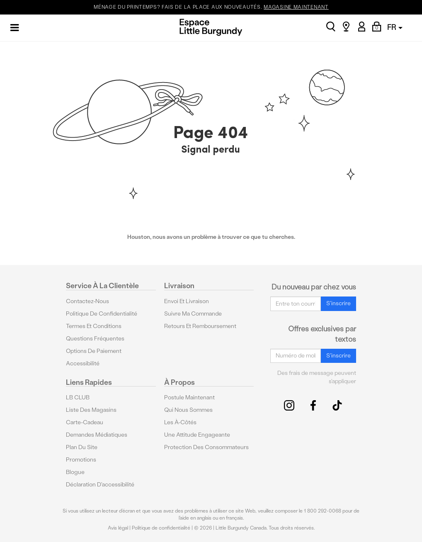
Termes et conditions (93, 326)
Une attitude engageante (197, 434)
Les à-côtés (180, 422)
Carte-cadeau (84, 422)
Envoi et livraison (186, 301)
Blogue (75, 472)
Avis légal (118, 528)
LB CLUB (78, 397)
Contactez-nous (87, 301)
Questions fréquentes (95, 338)
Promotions (81, 459)
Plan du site (81, 447)
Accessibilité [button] (82, 363)
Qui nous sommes (188, 409)
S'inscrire (338, 303)
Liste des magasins (91, 409)
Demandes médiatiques (96, 434)
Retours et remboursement (200, 326)
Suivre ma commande (193, 313)
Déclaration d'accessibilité (100, 484)
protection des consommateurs (206, 447)
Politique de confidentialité (101, 313)
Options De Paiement (93, 351)
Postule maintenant (189, 397)
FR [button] (395, 27)
